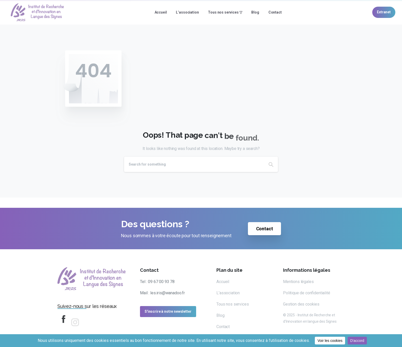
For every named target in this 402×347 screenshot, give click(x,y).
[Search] (194, 164)
